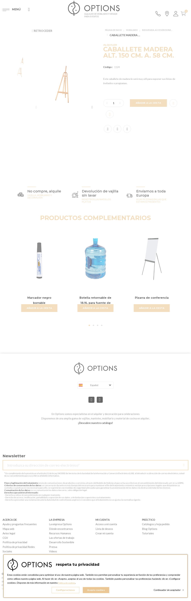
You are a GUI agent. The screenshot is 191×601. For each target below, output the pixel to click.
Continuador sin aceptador (169, 590)
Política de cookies (67, 584)
